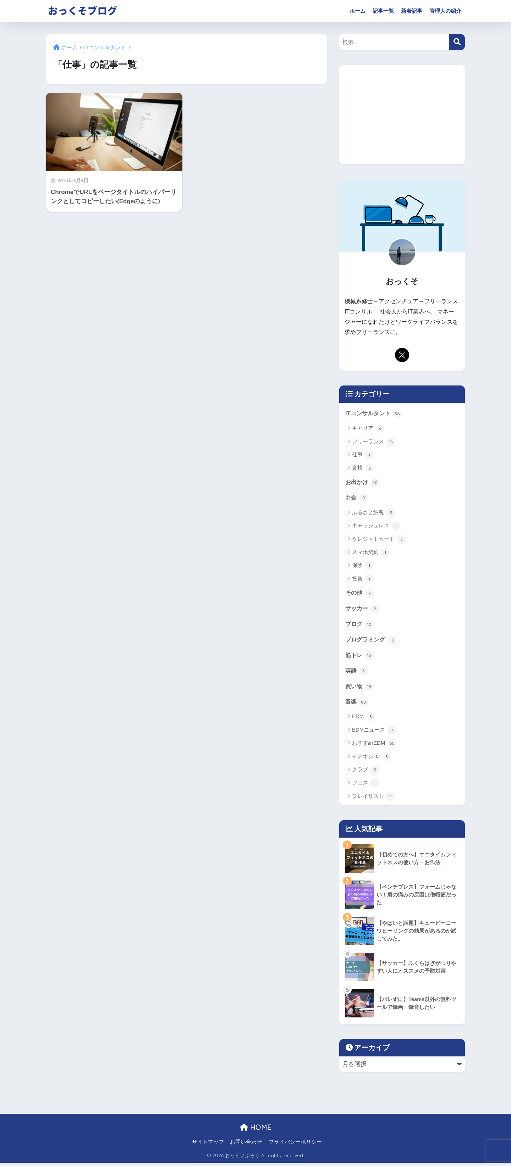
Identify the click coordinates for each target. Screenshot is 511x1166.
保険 (363, 566)
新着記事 (411, 11)
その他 (360, 594)
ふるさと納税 (373, 513)
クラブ (365, 773)
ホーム (358, 11)
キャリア (368, 428)
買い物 (360, 689)
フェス (365, 786)
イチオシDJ (371, 760)
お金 (357, 498)
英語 (357, 673)
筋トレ (360, 657)
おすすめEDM (374, 746)
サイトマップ (208, 1145)
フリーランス (373, 442)
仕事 (363, 455)
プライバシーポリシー (295, 1145)
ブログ (360, 626)
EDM (363, 720)
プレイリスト (373, 799)
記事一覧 (383, 11)
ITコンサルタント (374, 414)
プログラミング (372, 641)
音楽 (357, 705)
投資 (363, 580)
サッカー (363, 610)
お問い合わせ (246, 1145)
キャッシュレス (376, 527)
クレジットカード (379, 540)
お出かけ (363, 482)
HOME (255, 1130)
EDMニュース (374, 733)
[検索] (457, 42)
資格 (363, 468)
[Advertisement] (402, 114)
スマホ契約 (371, 553)
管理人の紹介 (445, 11)
